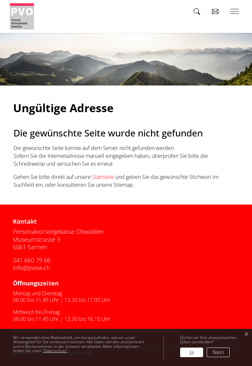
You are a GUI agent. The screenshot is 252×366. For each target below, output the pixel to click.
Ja (192, 352)
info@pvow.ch (31, 268)
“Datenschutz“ (55, 351)
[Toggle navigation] (232, 11)
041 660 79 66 (32, 260)
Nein (218, 352)
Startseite (103, 177)
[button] (198, 11)
